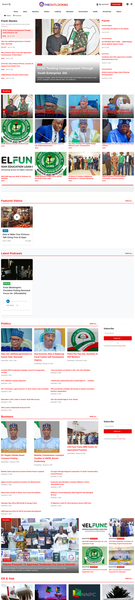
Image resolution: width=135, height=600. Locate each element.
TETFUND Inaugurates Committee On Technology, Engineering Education (121, 542)
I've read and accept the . (118, 344)
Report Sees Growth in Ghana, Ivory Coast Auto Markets (20, 492)
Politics (46, 11)
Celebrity (58, 11)
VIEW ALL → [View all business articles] (94, 416)
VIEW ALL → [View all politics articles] (94, 324)
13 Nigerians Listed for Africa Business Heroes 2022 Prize (71, 503)
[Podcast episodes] (131, 4)
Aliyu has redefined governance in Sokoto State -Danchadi (49, 112)
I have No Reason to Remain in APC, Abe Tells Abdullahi (70, 370)
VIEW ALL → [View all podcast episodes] (129, 253)
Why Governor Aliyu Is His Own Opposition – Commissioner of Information (84, 112)
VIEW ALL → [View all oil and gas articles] (129, 578)
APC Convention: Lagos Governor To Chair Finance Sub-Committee (25, 389)
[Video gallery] (127, 4)
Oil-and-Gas (107, 11)
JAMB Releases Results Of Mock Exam (14, 75)
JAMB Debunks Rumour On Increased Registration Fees (94, 571)
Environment (83, 11)
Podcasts (17, 15)
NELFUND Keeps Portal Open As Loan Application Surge (94, 542)
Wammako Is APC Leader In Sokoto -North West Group (20, 399)
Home (16, 11)
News (25, 11)
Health (95, 11)
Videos (118, 11)
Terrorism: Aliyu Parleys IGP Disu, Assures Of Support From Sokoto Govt (118, 112)
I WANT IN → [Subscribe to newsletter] (117, 338)
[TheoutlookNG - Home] (53, 4)
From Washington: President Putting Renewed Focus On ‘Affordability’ (16, 290)
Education (69, 11)
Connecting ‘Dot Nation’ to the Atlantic (115, 29)
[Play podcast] (8, 301)
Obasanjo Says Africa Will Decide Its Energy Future (19, 503)
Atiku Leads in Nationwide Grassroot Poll (15, 407)
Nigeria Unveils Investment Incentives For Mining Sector (20, 482)
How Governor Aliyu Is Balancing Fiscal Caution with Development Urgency (49, 357)
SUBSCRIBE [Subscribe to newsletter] (116, 4)
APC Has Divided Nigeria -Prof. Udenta (64, 399)
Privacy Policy (121, 346)
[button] (102, 4)
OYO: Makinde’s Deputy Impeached (13, 381)
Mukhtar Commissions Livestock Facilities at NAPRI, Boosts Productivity (49, 458)
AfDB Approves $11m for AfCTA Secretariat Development (21, 511)
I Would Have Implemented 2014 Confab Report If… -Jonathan (72, 381)
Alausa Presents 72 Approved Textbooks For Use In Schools (39, 564)
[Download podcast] (17, 305)
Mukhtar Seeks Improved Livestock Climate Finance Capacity (22, 471)
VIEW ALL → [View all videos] (129, 201)
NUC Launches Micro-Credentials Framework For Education (120, 571)
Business (35, 11)
